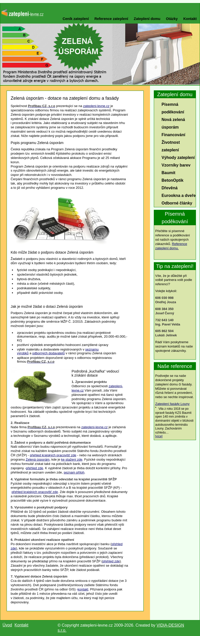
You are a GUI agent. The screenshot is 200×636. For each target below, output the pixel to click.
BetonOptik (173, 180)
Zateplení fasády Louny (172, 404)
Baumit (168, 173)
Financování (173, 135)
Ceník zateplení (76, 19)
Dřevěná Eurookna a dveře (179, 192)
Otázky (172, 19)
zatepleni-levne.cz (96, 106)
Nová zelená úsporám (173, 123)
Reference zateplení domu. (171, 246)
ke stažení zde (71, 459)
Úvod (7, 625)
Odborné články (177, 203)
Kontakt (190, 19)
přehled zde (34, 468)
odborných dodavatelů (48, 353)
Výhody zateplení (178, 157)
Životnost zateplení (171, 146)
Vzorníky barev (176, 165)
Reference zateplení (111, 19)
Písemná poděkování (173, 108)
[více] (159, 436)
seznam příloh (74, 472)
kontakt (83, 589)
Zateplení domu (147, 19)
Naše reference (174, 366)
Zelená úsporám (37, 459)
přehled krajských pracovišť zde (53, 455)
